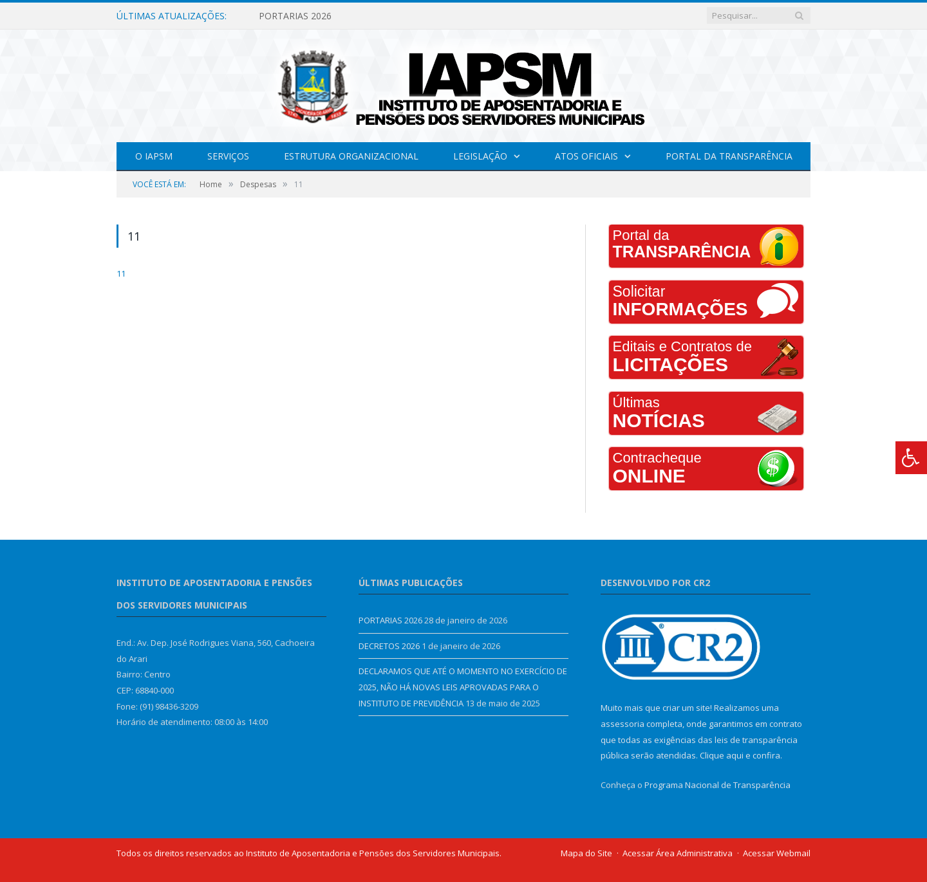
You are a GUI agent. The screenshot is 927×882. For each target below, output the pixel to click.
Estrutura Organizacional (351, 156)
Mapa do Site (586, 853)
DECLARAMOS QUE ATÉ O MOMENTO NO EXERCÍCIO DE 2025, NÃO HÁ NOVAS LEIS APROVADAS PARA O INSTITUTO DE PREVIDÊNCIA (463, 686)
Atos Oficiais (586, 156)
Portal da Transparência (729, 156)
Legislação (480, 156)
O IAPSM (154, 156)
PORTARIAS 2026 (295, 16)
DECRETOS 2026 (389, 646)
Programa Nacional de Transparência (717, 785)
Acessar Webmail (776, 853)
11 (121, 273)
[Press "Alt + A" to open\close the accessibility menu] (911, 457)
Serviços (228, 156)
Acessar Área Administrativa (678, 853)
